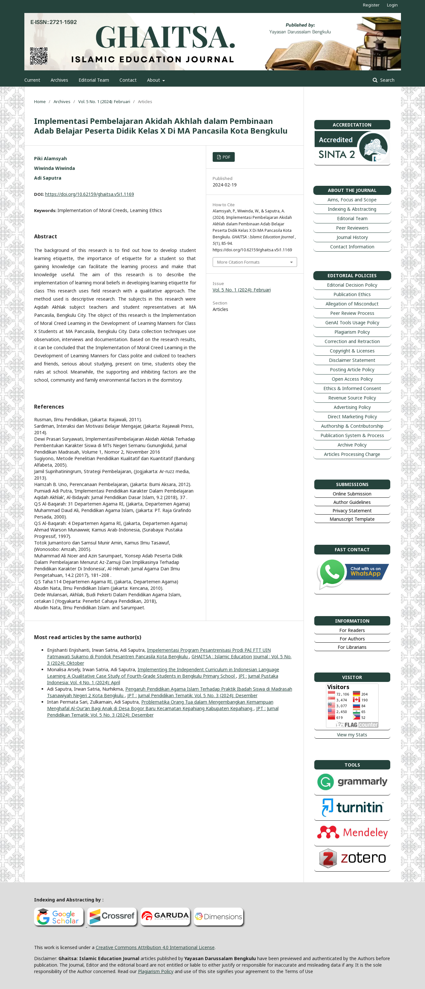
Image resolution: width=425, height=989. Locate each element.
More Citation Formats (238, 262)
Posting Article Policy (352, 369)
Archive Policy (352, 445)
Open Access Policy (352, 379)
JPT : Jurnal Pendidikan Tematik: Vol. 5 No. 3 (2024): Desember (192, 695)
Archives (59, 80)
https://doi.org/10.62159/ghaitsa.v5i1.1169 (89, 194)
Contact (128, 80)
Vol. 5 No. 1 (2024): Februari (104, 101)
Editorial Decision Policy (352, 285)
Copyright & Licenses (352, 351)
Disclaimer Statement (352, 360)
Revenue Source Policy (352, 398)
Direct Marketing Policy (352, 416)
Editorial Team (94, 80)
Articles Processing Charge (352, 454)
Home (40, 101)
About (154, 80)
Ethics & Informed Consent (352, 388)
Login (392, 5)
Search (386, 80)
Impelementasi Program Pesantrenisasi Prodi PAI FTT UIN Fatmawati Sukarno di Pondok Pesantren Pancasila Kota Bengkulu (159, 653)
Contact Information (352, 247)
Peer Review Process (352, 313)
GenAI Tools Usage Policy (352, 322)
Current (32, 80)
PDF (226, 157)
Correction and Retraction (352, 341)
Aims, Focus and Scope (352, 200)
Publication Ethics (352, 294)
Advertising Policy (352, 407)
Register (371, 5)
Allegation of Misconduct (352, 304)
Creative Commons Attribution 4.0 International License (155, 947)
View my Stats (352, 735)
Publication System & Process (352, 435)
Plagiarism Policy (352, 332)
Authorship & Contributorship (352, 426)
